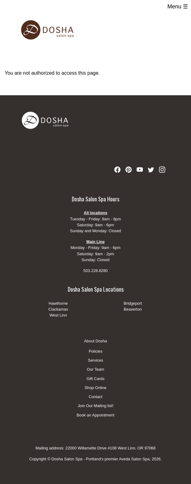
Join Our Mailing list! (95, 406)
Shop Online (95, 388)
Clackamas (58, 309)
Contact (95, 397)
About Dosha (95, 341)
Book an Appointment (96, 415)
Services (95, 361)
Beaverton (133, 309)
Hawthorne (58, 303)
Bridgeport (133, 303)
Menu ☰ (177, 6)
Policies (95, 352)
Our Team (95, 370)
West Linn (58, 315)
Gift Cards (96, 379)
